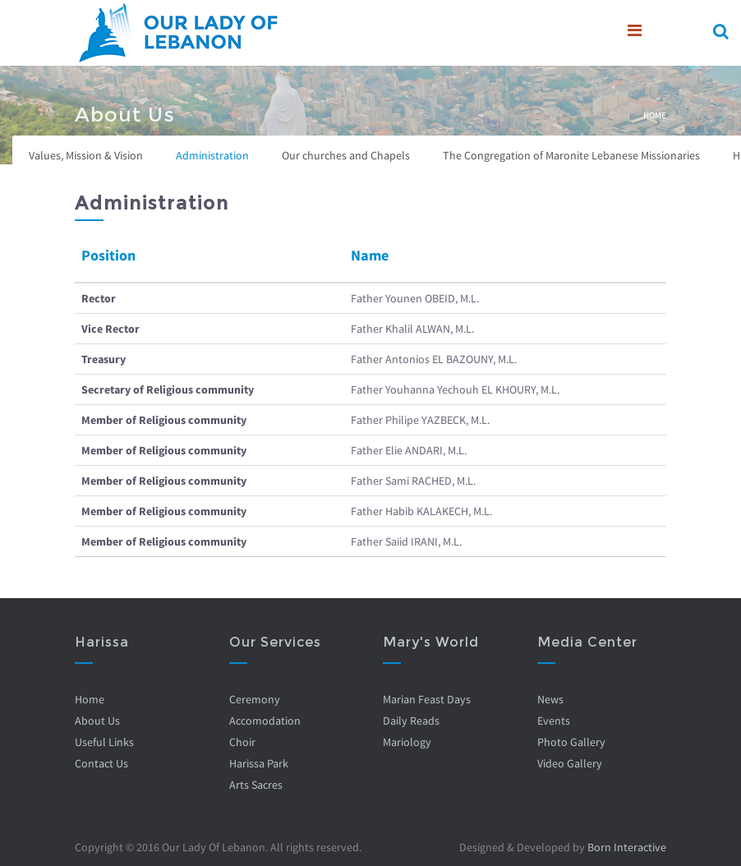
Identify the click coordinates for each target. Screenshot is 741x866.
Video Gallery (568, 763)
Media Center (586, 642)
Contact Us (101, 763)
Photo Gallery (570, 742)
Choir (241, 742)
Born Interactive (626, 847)
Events (552, 720)
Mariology (407, 742)
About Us (97, 720)
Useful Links (104, 742)
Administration (212, 155)
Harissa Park (258, 763)
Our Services (274, 642)
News (549, 699)
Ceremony (253, 699)
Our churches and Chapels (346, 155)
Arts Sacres (255, 784)
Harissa (102, 642)
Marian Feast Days (427, 699)
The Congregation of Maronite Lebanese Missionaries (571, 155)
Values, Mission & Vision (86, 155)
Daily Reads (411, 720)
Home (654, 115)
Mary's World (431, 642)
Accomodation (264, 720)
